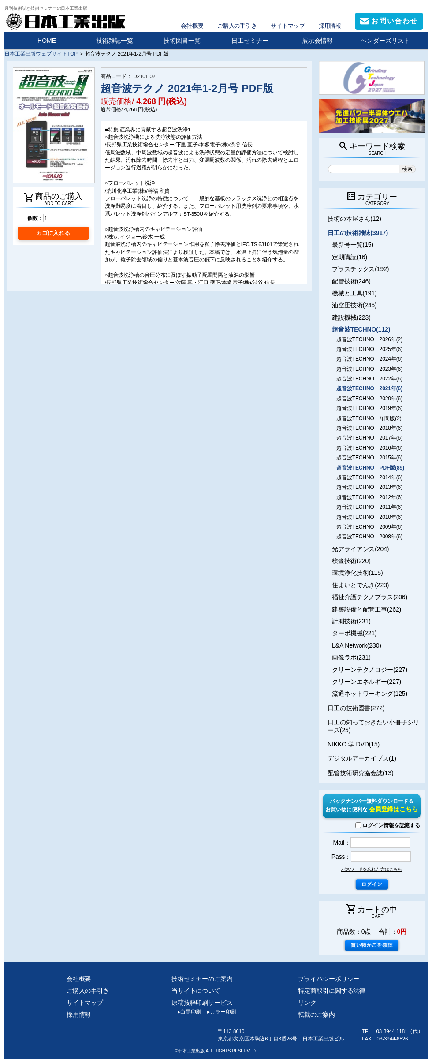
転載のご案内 (316, 1014)
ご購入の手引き (237, 25)
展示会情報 (317, 40)
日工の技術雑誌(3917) (358, 232)
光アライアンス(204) (360, 548)
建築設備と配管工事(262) (366, 609)
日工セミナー (249, 40)
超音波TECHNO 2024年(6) (369, 359)
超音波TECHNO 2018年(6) (369, 428)
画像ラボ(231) (351, 657)
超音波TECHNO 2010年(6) (369, 517)
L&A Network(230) (356, 645)
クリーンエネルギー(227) (366, 681)
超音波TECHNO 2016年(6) (369, 448)
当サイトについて (195, 990)
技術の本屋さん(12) (354, 218)
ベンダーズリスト (385, 40)
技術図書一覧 (182, 40)
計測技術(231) (351, 621)
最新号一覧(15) (352, 244)
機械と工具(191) (354, 293)
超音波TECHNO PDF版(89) (370, 468)
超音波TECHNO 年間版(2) (368, 418)
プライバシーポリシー (328, 978)
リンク (307, 1002)
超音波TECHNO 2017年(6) (369, 438)
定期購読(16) (349, 257)
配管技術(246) (351, 281)
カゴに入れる (53, 233)
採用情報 (330, 25)
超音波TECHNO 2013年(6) (369, 487)
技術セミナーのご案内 (202, 978)
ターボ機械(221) (354, 633)
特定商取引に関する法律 (331, 990)
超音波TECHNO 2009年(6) (369, 527)
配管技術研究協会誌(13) (360, 772)
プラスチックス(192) (360, 268)
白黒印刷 (186, 1012)
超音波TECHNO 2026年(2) (369, 339)
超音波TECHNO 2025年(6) (369, 349)
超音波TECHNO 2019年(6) (369, 408)
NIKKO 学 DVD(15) (354, 744)
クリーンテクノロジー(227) (369, 669)
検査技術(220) (351, 560)
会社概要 (192, 25)
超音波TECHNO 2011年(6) (369, 507)
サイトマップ (288, 25)
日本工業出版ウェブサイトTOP (41, 53)
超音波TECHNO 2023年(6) (369, 369)
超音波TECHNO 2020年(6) (369, 398)
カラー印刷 (218, 1012)
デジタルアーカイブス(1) (362, 758)
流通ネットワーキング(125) (369, 693)
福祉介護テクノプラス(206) (369, 596)
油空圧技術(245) (354, 305)
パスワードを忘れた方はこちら (371, 869)
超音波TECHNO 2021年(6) (369, 388)
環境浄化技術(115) (357, 572)
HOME (46, 40)
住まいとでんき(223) (360, 585)
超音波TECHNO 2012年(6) (369, 497)
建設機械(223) (351, 317)
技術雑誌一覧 (114, 40)
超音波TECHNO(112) (361, 329)
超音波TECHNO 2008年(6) (369, 536)
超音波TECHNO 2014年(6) (369, 477)
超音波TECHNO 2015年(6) (369, 458)
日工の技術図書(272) (356, 708)
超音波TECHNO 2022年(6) (369, 379)
